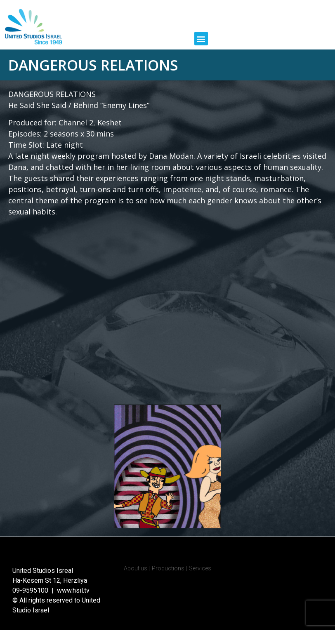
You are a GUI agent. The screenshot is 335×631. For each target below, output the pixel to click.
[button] (201, 38)
